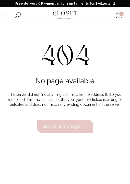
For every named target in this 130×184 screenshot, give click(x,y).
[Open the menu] (8, 15)
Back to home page (65, 126)
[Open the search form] (18, 15)
